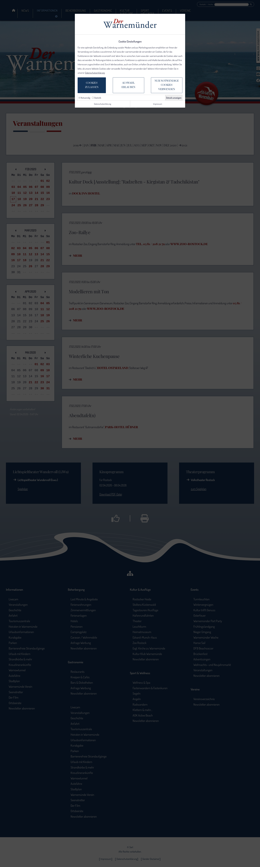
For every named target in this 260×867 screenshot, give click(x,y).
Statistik (96, 97)
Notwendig (84, 97)
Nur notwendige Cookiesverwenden (167, 85)
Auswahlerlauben (128, 85)
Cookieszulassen (92, 85)
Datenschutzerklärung (95, 72)
